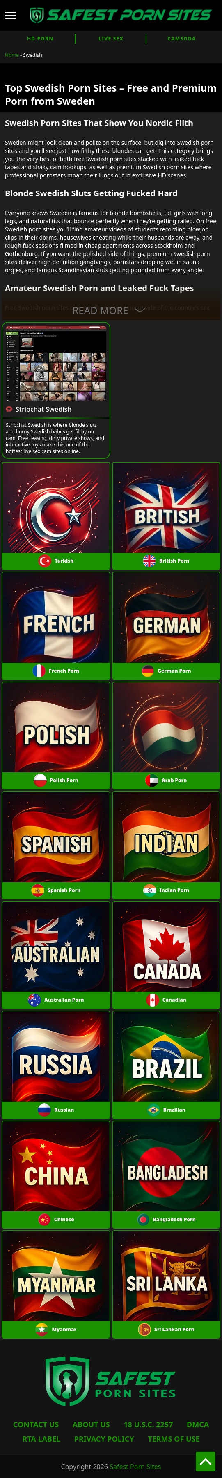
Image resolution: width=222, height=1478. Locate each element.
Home (12, 55)
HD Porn (40, 38)
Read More (110, 310)
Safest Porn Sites (135, 1466)
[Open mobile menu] (11, 15)
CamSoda (181, 38)
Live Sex (111, 38)
